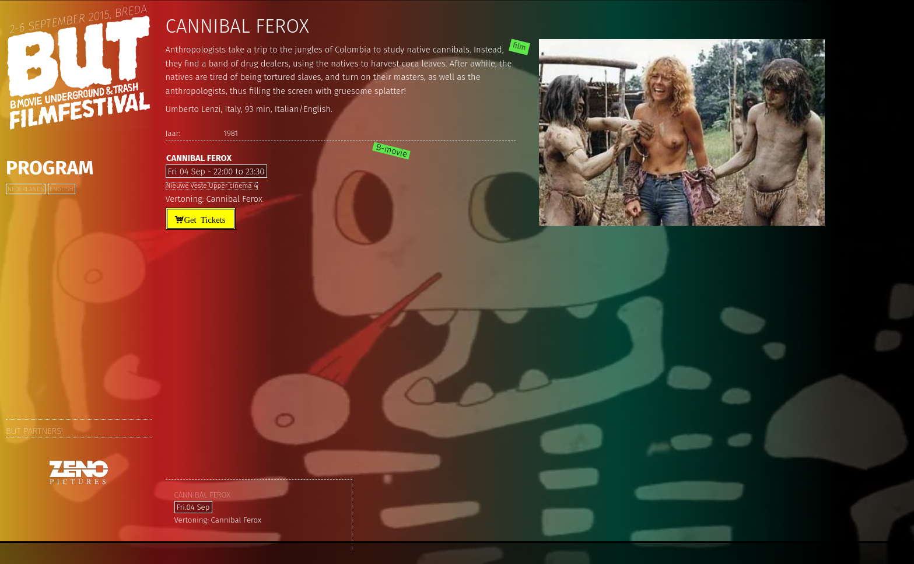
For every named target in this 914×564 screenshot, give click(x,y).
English (61, 189)
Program (49, 168)
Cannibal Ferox (199, 158)
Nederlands (26, 189)
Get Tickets (204, 219)
